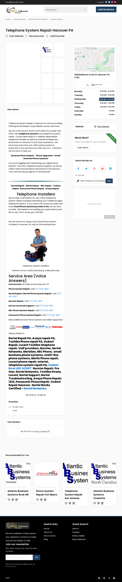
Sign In (101, 2)
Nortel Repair (57, 19)
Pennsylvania (36, 36)
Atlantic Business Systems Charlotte (103, 494)
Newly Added (78, 535)
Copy (109, 181)
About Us (13, 2)
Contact (20, 2)
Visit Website (101, 126)
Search (75, 528)
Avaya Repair (20, 19)
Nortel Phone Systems (38, 19)
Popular (76, 532)
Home (8, 2)
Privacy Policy (11, 566)
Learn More (82, 147)
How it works (50, 535)
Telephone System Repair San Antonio (73, 494)
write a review (40, 431)
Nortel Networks (35, 388)
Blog (46, 539)
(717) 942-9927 (42, 289)
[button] (97, 2)
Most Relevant (79, 539)
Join (36, 557)
